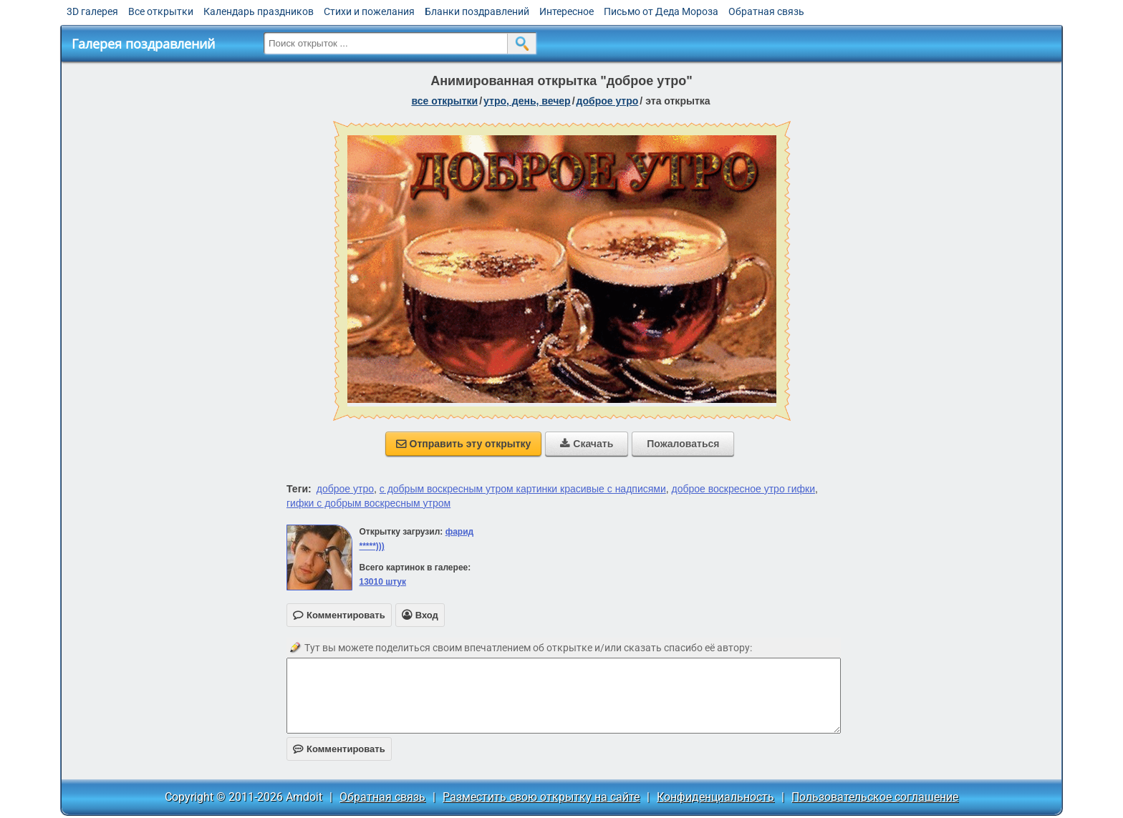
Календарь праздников (258, 11)
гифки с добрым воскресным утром (368, 503)
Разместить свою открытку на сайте (541, 797)
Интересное (566, 11)
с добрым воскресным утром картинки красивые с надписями (523, 489)
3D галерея (92, 11)
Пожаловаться (683, 443)
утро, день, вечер (527, 101)
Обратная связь (766, 11)
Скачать (586, 443)
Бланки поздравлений (477, 11)
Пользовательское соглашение (874, 797)
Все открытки (160, 11)
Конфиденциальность (715, 797)
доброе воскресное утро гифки (743, 489)
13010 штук (382, 582)
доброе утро (608, 101)
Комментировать (339, 749)
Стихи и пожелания (369, 11)
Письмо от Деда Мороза (661, 11)
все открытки (444, 101)
